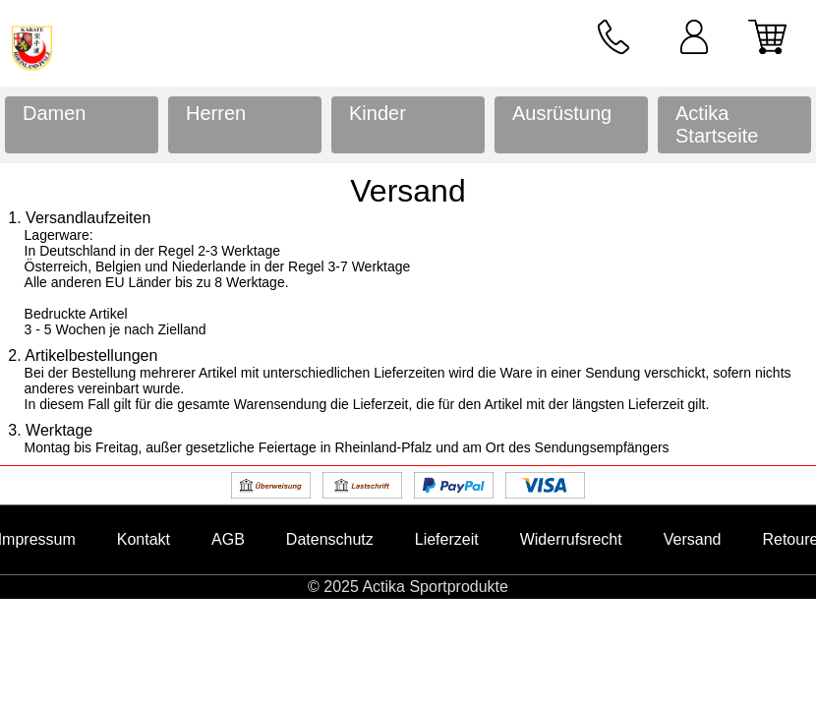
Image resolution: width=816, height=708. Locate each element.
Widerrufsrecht (571, 539)
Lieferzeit (447, 539)
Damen (54, 113)
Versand (693, 539)
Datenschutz (330, 539)
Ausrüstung (562, 113)
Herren (216, 113)
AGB (228, 539)
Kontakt (143, 539)
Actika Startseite (716, 124)
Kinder (377, 113)
